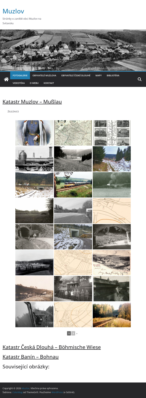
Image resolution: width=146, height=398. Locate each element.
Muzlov (13, 11)
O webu (34, 83)
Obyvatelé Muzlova (44, 75)
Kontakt (49, 83)
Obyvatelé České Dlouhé (76, 75)
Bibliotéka (113, 75)
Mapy (98, 75)
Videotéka (19, 83)
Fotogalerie (20, 75)
